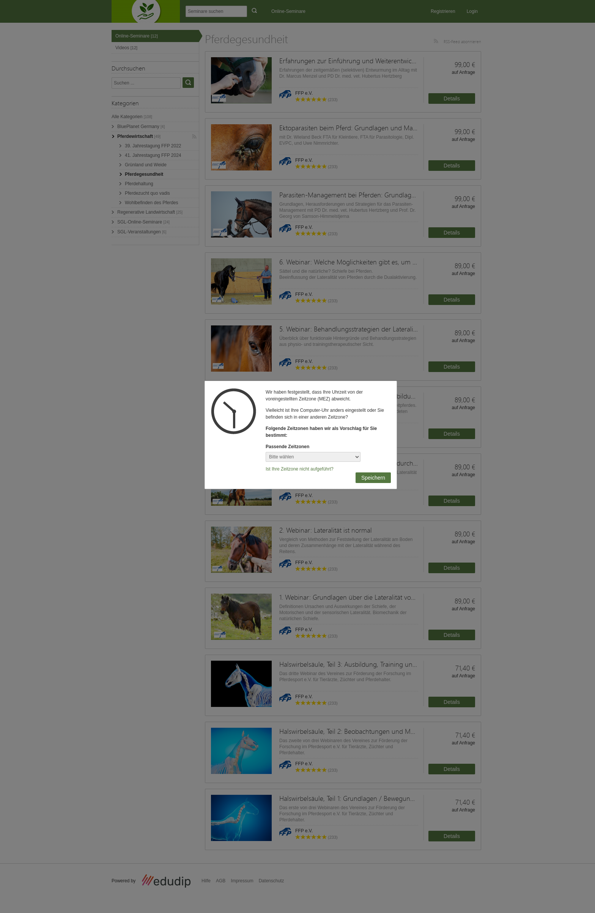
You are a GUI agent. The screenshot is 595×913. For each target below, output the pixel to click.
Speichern (373, 478)
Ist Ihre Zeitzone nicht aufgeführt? (300, 469)
